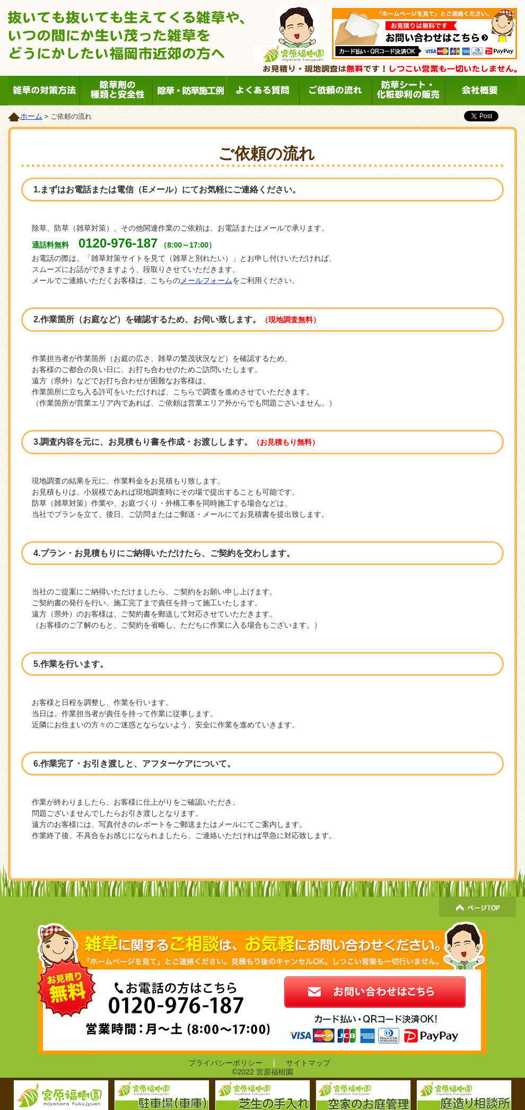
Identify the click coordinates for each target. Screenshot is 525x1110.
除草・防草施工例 (189, 90)
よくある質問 (262, 90)
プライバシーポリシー (225, 1063)
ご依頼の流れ (335, 90)
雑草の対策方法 (44, 90)
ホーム (31, 116)
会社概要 (480, 90)
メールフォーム (206, 280)
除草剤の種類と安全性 (117, 90)
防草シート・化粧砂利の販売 (407, 90)
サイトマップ (308, 1063)
